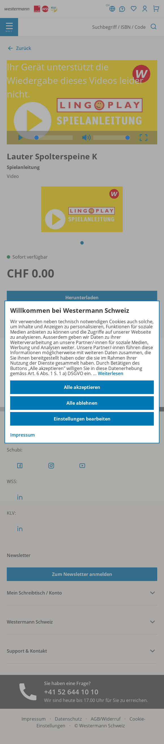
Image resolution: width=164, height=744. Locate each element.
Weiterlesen (110, 373)
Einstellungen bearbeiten (82, 419)
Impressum (22, 435)
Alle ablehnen (82, 403)
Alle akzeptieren (82, 387)
